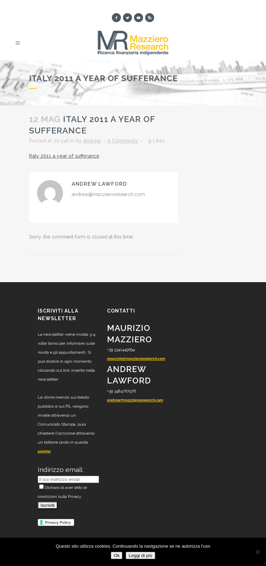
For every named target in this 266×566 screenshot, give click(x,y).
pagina (44, 451)
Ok (116, 555)
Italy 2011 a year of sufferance (64, 156)
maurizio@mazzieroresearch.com (136, 358)
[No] (257, 551)
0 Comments (122, 140)
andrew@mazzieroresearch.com (135, 400)
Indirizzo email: (60, 469)
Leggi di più (140, 555)
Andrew (92, 140)
